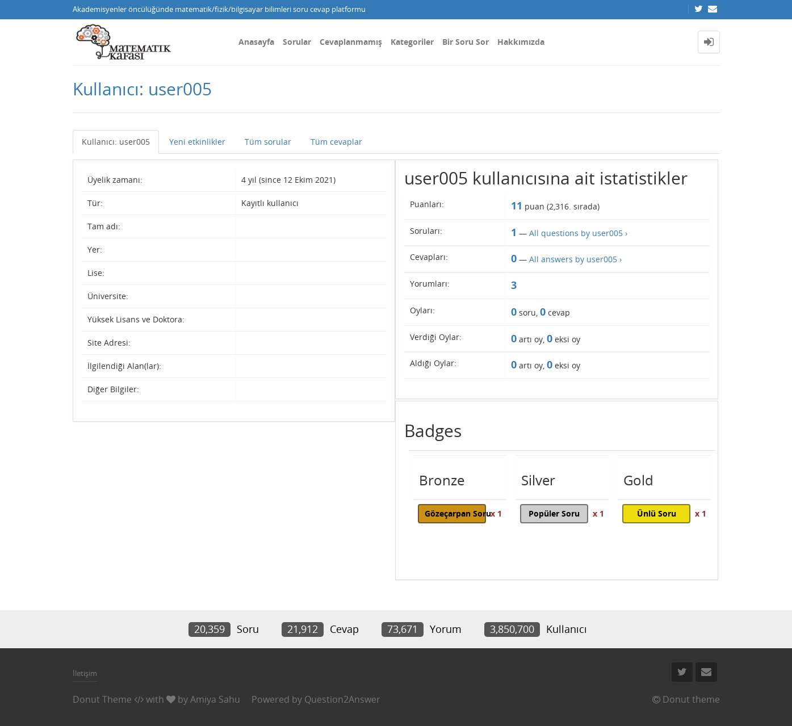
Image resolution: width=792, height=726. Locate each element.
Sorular (297, 41)
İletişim (85, 673)
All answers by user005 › (575, 259)
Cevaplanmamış (351, 41)
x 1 (496, 513)
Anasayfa (256, 41)
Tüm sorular (268, 141)
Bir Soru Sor (465, 41)
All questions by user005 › (578, 233)
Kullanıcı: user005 (116, 141)
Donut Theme (102, 699)
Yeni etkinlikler (197, 141)
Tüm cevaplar (336, 141)
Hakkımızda (520, 41)
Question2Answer (342, 699)
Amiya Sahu (215, 699)
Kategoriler (412, 41)
